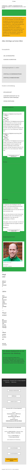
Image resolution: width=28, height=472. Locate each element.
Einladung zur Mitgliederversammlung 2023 (12, 133)
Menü (14, 1)
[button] (14, 55)
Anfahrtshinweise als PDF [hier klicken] (14, 420)
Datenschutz (13, 382)
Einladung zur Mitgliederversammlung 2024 (12, 114)
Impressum (7, 382)
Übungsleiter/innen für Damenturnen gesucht (12, 18)
